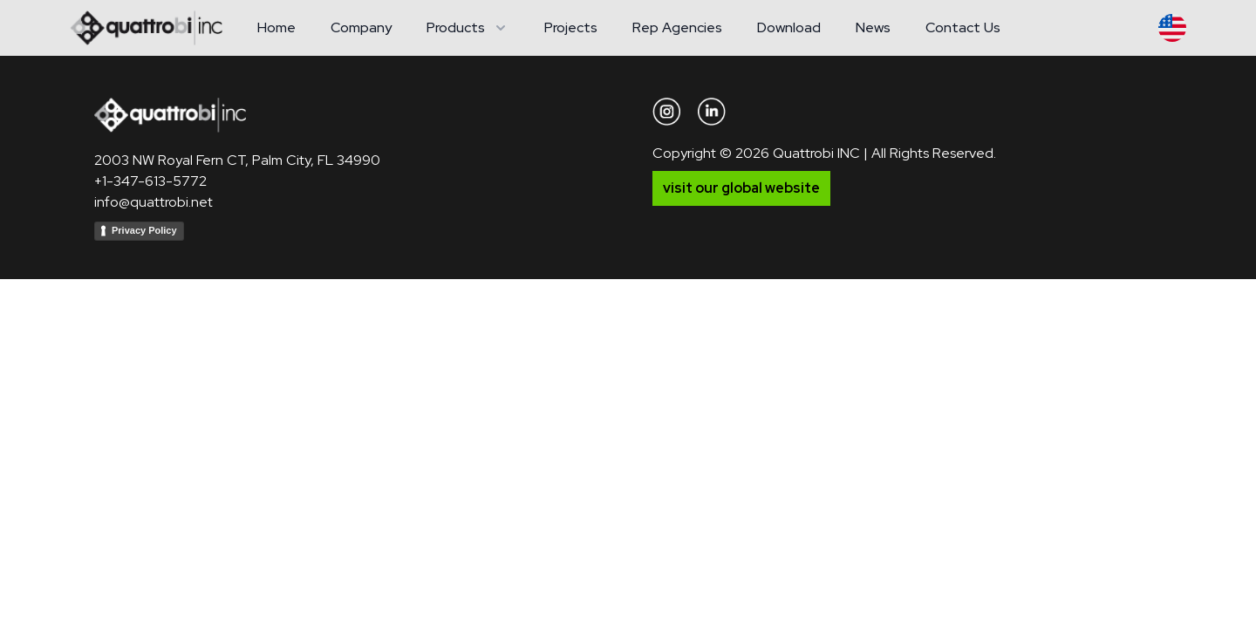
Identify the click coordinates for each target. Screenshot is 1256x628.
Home (276, 27)
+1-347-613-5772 (150, 181)
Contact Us (962, 27)
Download (789, 27)
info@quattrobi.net (153, 202)
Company (361, 27)
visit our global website (741, 188)
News (873, 27)
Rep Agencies (677, 27)
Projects (570, 27)
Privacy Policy (144, 230)
